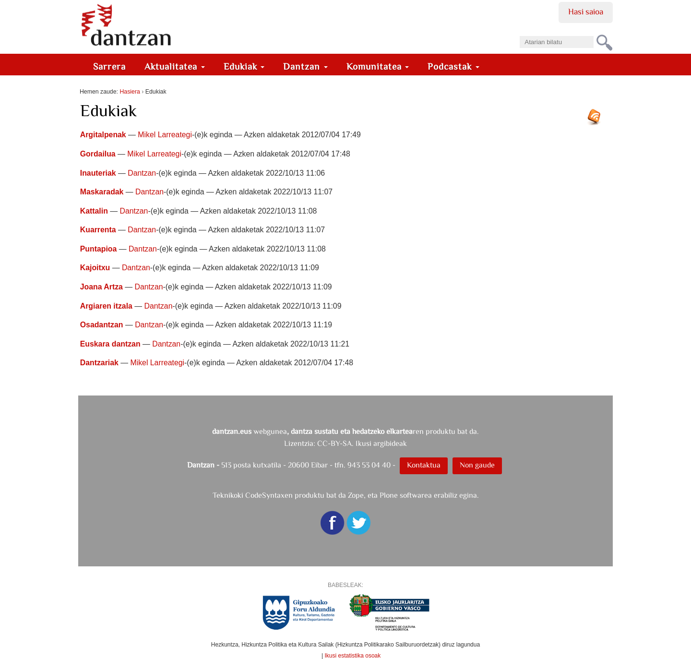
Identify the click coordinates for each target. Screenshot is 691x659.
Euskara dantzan (110, 344)
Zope (356, 495)
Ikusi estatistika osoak (353, 655)
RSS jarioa (596, 120)
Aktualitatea (174, 66)
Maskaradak (102, 192)
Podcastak (453, 66)
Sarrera (109, 66)
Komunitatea (377, 66)
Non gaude (477, 465)
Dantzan (305, 66)
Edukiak (244, 66)
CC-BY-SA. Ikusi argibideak (362, 443)
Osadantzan (101, 325)
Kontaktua (424, 465)
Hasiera (129, 91)
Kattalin (94, 211)
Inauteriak (98, 173)
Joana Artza (101, 287)
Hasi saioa (585, 11)
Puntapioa (98, 249)
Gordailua (98, 154)
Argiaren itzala (106, 306)
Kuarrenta (98, 230)
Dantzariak (99, 363)
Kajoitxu (95, 268)
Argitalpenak (103, 135)
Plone (389, 495)
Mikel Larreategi (165, 135)
